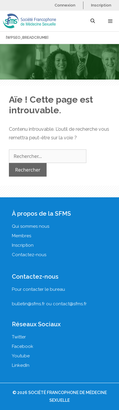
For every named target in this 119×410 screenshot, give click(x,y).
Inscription (101, 5)
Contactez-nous (29, 254)
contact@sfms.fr (70, 303)
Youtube (21, 356)
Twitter (19, 337)
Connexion (65, 5)
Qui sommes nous (30, 226)
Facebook (22, 346)
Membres (21, 235)
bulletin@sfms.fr (28, 303)
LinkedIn (20, 365)
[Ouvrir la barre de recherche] (92, 21)
